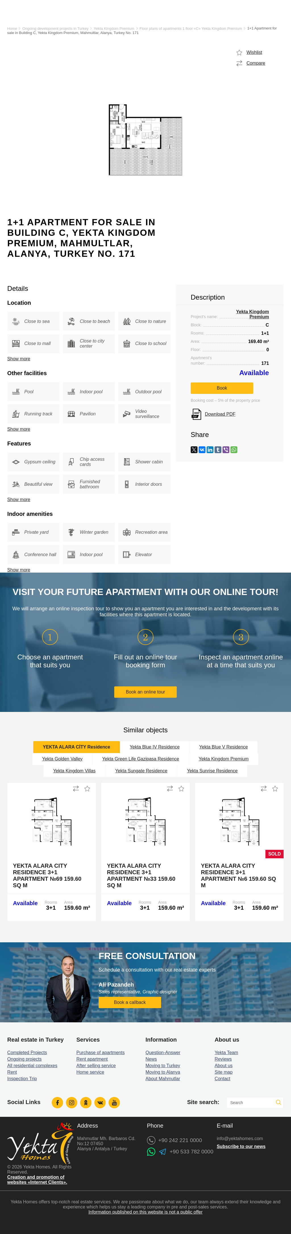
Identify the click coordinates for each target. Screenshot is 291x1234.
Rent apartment (92, 1059)
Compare (255, 63)
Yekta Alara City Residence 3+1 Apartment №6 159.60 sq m (238, 875)
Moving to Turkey (163, 1065)
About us (223, 1065)
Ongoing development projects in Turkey (55, 28)
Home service (90, 1072)
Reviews (223, 1059)
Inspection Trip (22, 1078)
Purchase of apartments (100, 1052)
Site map (223, 1072)
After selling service (96, 1065)
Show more (18, 358)
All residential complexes (32, 1065)
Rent (12, 1072)
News (151, 1059)
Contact (222, 1078)
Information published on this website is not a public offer (145, 1212)
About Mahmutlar (163, 1078)
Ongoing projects (24, 1059)
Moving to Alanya (163, 1072)
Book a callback (130, 1002)
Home (12, 28)
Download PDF (220, 414)
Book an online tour (145, 691)
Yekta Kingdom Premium (114, 28)
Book (222, 388)
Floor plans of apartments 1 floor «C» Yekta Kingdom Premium (191, 28)
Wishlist (254, 52)
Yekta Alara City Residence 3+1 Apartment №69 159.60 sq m (47, 875)
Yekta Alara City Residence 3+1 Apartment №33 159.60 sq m (141, 875)
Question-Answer (163, 1052)
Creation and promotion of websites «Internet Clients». (37, 1180)
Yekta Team (226, 1052)
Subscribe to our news (241, 1146)
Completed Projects (27, 1052)
